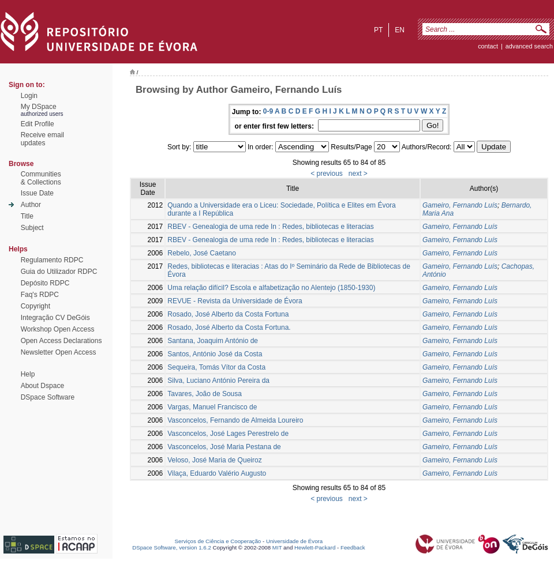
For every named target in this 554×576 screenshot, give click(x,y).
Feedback (352, 547)
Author (31, 205)
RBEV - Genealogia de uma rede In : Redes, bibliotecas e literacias (270, 227)
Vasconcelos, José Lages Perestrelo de (228, 434)
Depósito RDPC (45, 283)
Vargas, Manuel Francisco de (212, 407)
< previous (326, 174)
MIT (277, 547)
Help (28, 374)
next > (358, 174)
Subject (32, 228)
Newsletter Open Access (58, 352)
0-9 (268, 111)
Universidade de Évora (294, 541)
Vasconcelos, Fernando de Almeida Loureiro (235, 420)
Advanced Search (529, 46)
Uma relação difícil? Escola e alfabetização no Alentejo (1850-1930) (271, 288)
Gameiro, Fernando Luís (459, 205)
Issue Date (37, 193)
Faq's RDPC (40, 295)
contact (488, 46)
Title (27, 216)
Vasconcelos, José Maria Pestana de (224, 447)
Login (29, 96)
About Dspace (42, 386)
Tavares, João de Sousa (204, 394)
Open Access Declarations (61, 341)
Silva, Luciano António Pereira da (218, 381)
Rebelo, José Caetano (201, 253)
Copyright (35, 306)
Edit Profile (37, 124)
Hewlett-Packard (314, 547)
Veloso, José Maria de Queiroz (214, 460)
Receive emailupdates (42, 139)
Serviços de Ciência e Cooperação (218, 541)
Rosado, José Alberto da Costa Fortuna (228, 314)
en (400, 30)
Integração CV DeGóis (55, 318)
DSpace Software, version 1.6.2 (171, 547)
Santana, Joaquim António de (212, 341)
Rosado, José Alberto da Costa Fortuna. (228, 327)
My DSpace (39, 107)
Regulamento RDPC (52, 260)
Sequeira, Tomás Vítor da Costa (216, 367)
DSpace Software (47, 397)
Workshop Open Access (58, 329)
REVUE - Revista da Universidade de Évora (234, 301)
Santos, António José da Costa (214, 354)
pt (378, 30)
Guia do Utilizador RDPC (59, 272)
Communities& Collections (41, 178)
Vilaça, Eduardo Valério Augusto (216, 473)
